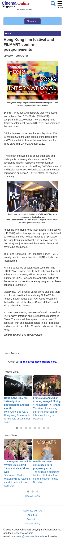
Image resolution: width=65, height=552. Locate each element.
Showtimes (32, 21)
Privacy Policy (32, 523)
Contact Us (32, 519)
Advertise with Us (32, 510)
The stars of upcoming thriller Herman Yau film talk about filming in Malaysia (47, 397)
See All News (32, 496)
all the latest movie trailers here (38, 361)
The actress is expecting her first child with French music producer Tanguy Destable (47, 461)
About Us (33, 515)
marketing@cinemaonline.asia (27, 536)
